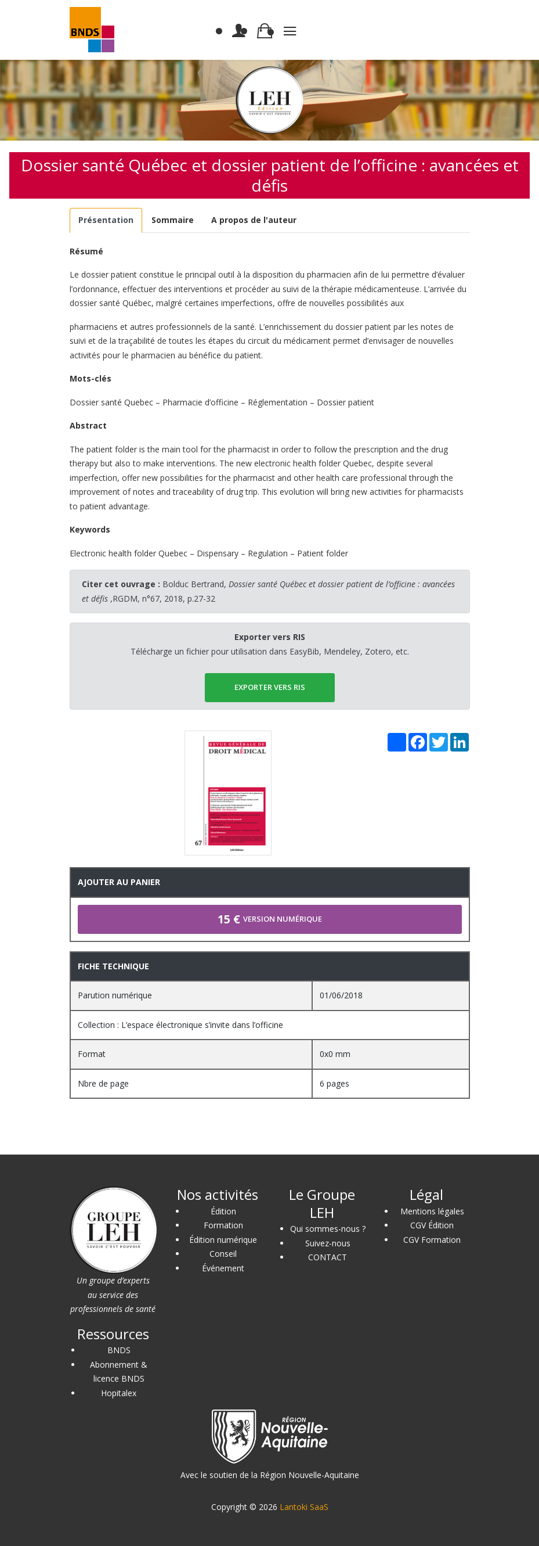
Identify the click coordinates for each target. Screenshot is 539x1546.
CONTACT (327, 1257)
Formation (223, 1225)
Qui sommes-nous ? (328, 1228)
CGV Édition (432, 1225)
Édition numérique (223, 1239)
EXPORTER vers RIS (269, 687)
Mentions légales (432, 1211)
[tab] (106, 220)
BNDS (119, 1350)
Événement (223, 1268)
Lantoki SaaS (304, 1506)
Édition (223, 1211)
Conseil (223, 1253)
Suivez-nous (327, 1243)
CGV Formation (432, 1239)
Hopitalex (118, 1392)
